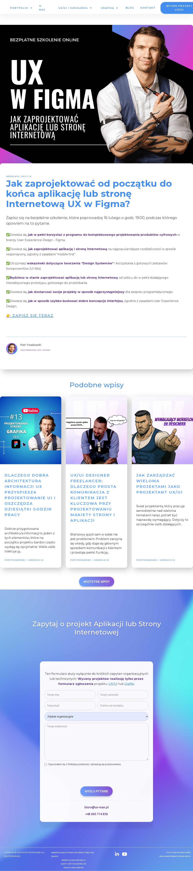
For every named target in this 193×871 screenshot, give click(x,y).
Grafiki (129, 686)
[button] (21, 8)
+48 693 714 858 (96, 816)
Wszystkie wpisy (96, 581)
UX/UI (113, 686)
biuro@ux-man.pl (96, 809)
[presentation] (73, 776)
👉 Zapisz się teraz (30, 315)
